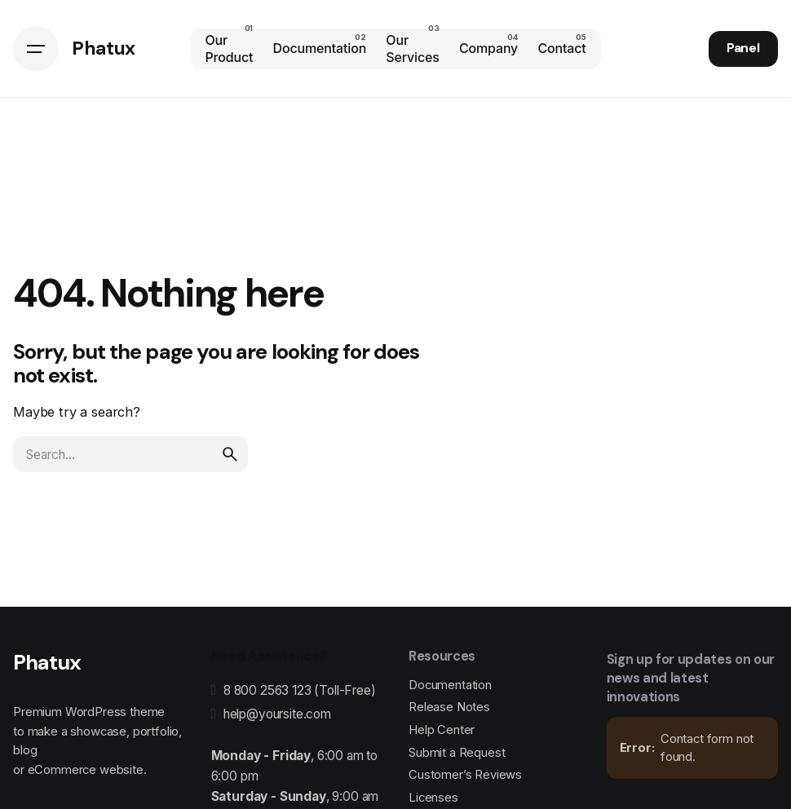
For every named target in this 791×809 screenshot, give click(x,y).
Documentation (450, 685)
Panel (743, 48)
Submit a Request (457, 752)
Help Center (442, 730)
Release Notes (449, 707)
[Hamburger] (36, 49)
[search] (230, 454)
